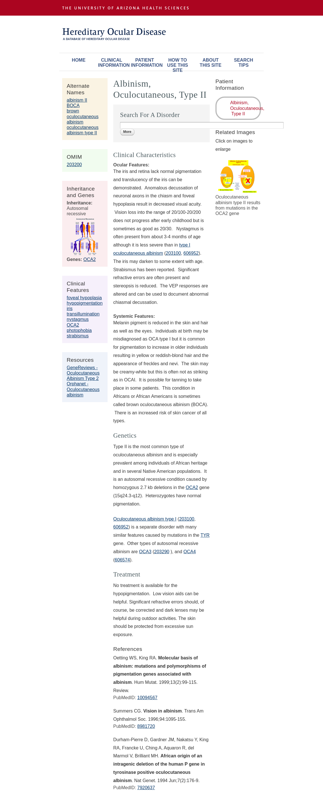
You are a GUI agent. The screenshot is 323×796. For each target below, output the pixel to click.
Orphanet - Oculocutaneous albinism (83, 389)
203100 (186, 519)
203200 (74, 164)
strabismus (78, 335)
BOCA (73, 105)
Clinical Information (113, 63)
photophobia (79, 330)
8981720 (146, 726)
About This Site (210, 63)
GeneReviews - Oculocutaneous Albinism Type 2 (83, 373)
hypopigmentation (84, 303)
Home (78, 60)
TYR (204, 535)
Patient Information (146, 63)
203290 (161, 551)
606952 (120, 527)
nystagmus (78, 319)
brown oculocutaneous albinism (82, 116)
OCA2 (89, 259)
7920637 (146, 787)
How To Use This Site (177, 64)
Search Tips (243, 63)
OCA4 (189, 551)
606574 (122, 559)
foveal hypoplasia (84, 297)
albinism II (77, 100)
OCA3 (145, 551)
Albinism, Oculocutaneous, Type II (245, 108)
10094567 (147, 697)
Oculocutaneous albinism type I (144, 519)
